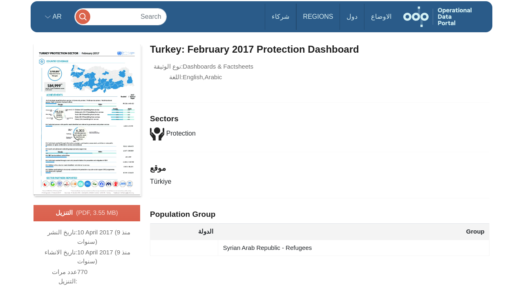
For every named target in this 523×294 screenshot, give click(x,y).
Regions (318, 16)
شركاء (280, 16)
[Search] (120, 16)
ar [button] (56, 16)
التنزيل (87, 213)
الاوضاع (381, 16)
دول (352, 16)
